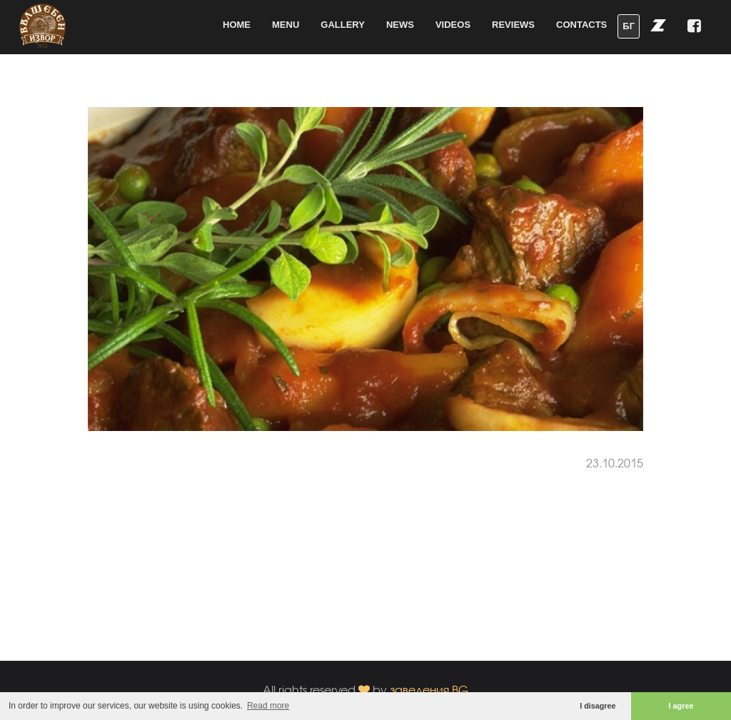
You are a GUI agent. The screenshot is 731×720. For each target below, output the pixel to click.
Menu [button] (285, 24)
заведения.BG (429, 689)
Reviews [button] (513, 24)
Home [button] (237, 24)
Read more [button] (268, 706)
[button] (658, 25)
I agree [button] (681, 705)
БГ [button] (628, 26)
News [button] (400, 24)
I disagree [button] (597, 705)
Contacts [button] (581, 24)
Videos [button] (452, 24)
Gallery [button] (343, 24)
